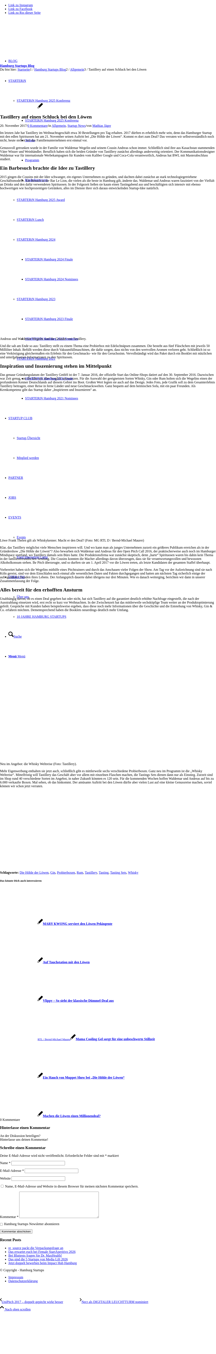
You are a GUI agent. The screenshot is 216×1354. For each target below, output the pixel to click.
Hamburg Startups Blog (17, 65)
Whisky (133, 872)
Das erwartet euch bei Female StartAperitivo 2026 (42, 1257)
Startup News (76, 125)
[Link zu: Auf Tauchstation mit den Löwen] (45, 962)
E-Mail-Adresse (12, 1170)
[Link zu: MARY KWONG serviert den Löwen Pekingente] (56, 924)
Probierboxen (66, 872)
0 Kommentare (38, 125)
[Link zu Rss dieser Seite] (24, 12)
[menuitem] (112, 1282)
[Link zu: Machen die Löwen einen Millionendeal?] (50, 1116)
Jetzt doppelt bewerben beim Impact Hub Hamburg (42, 1268)
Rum (80, 872)
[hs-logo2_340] (31, 37)
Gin (52, 872)
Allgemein (59, 125)
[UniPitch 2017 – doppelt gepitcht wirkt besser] (40, 1307)
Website (5, 1178)
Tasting (104, 872)
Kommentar (9, 1222)
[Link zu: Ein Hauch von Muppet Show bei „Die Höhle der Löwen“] (62, 1077)
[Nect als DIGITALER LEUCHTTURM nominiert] (114, 1307)
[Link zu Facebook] (20, 9)
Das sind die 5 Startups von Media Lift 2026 (38, 1264)
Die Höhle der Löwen (34, 872)
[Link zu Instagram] (20, 5)
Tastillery (91, 872)
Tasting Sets (118, 872)
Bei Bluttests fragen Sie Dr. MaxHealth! (35, 1260)
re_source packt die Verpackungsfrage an (35, 1253)
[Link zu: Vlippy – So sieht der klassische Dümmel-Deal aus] (57, 1000)
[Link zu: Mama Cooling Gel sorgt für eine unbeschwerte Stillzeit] (77, 1039)
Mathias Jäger (101, 125)
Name (5, 1163)
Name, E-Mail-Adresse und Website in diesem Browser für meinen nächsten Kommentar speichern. (71, 1186)
